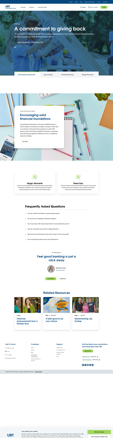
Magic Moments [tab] (87, 75)
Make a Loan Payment (90, 1)
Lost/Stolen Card (60, 412)
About (76, 1)
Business (31, 7)
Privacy (98, 1)
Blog (32, 415)
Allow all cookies (99, 422)
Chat (8, 414)
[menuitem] (22, 7)
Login (104, 7)
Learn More (25, 204)
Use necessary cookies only (99, 427)
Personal (23, 7)
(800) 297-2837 (10, 411)
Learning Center (42, 7)
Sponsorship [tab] (48, 75)
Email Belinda (50, 341)
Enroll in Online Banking (60, 416)
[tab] (56, 276)
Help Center (59, 410)
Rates (81, 1)
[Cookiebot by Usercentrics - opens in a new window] (10, 435)
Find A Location (94, 7)
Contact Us (105, 1)
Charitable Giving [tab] (67, 75)
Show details (25, 434)
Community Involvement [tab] (26, 75)
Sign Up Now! (87, 413)
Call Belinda (63, 341)
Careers (70, 1)
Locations (9, 417)
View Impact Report (21, 126)
